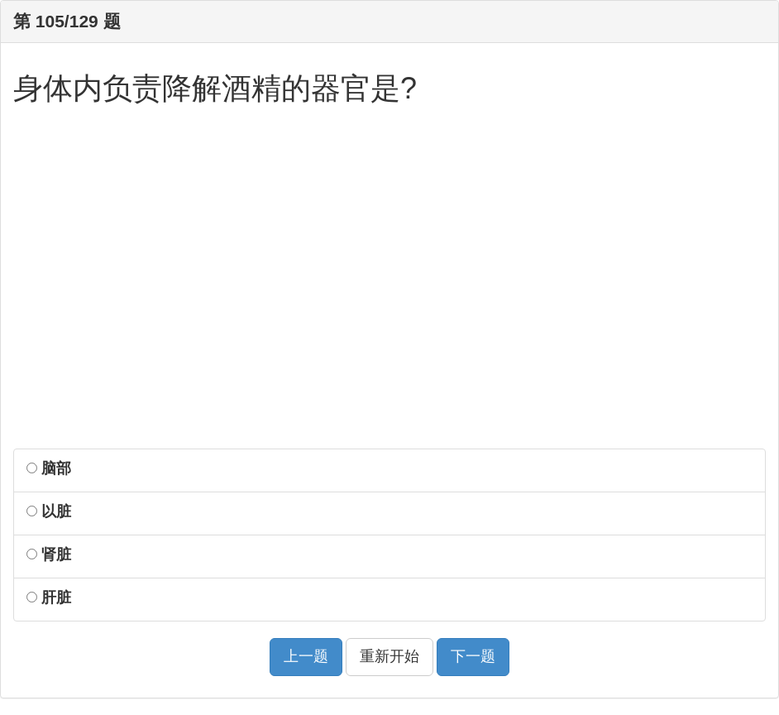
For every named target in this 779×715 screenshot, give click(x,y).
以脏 (48, 511)
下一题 (473, 656)
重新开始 (389, 656)
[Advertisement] (389, 287)
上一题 (306, 656)
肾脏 (48, 554)
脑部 (48, 468)
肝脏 (48, 597)
